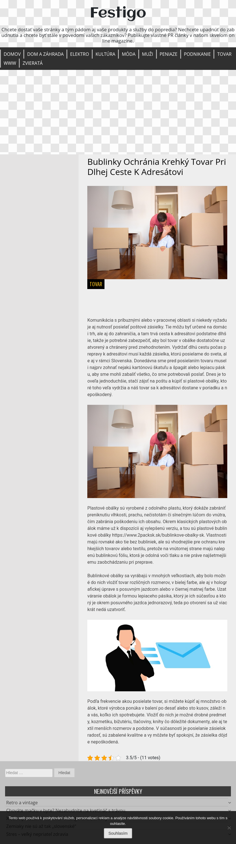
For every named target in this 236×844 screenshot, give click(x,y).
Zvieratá (33, 63)
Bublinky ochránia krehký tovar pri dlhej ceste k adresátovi (156, 166)
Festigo (118, 13)
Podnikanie (197, 54)
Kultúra (105, 54)
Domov (12, 54)
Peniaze (168, 54)
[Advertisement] (118, 112)
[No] (229, 827)
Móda (128, 54)
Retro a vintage (22, 804)
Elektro (79, 54)
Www (10, 63)
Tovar (224, 54)
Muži (147, 54)
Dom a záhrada (45, 54)
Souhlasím (118, 833)
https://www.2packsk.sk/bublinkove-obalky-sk (158, 535)
